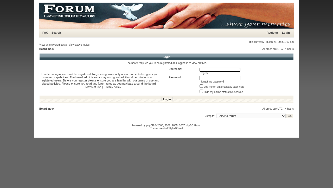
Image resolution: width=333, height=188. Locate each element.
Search (56, 32)
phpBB (150, 125)
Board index (46, 49)
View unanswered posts (53, 44)
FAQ (45, 32)
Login (286, 32)
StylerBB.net (175, 128)
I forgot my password (212, 81)
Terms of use (93, 87)
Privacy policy (112, 87)
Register (272, 32)
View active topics (79, 44)
